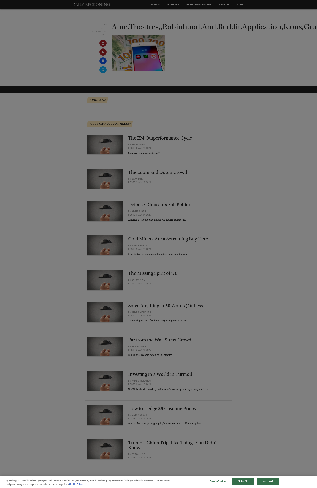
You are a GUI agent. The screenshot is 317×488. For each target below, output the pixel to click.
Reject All (242, 484)
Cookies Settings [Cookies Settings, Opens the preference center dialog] (218, 484)
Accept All (268, 484)
